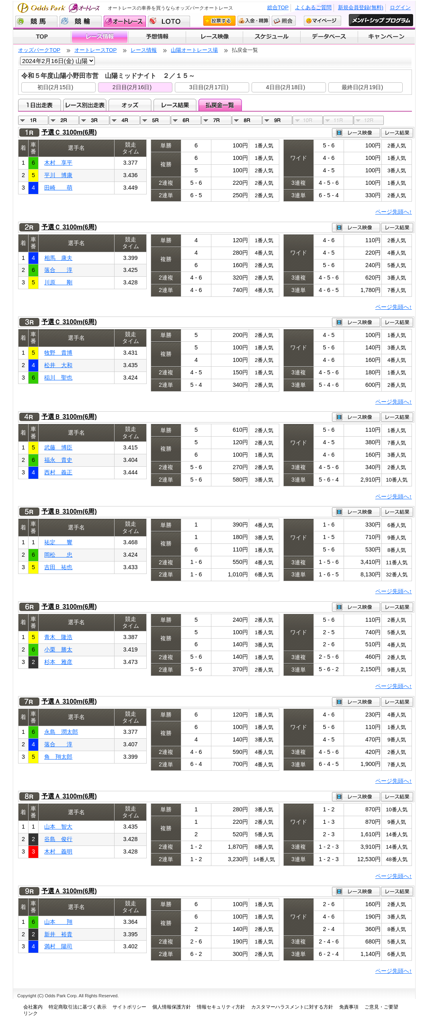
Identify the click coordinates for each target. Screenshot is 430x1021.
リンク (30, 1013)
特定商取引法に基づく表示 (77, 1007)
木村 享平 (58, 162)
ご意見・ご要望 (381, 1007)
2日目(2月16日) (132, 87)
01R (33, 120)
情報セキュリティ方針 (221, 1007)
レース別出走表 (84, 105)
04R (125, 120)
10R (308, 120)
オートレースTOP (95, 50)
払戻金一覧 (220, 105)
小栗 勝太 (58, 649)
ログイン (400, 7)
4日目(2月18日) (285, 87)
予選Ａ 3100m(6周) (69, 701)
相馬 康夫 (58, 258)
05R (155, 120)
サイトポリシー (129, 1007)
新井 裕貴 (58, 934)
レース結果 (175, 105)
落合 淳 (58, 270)
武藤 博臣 (58, 447)
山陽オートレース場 (194, 50)
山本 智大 (58, 826)
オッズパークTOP (39, 50)
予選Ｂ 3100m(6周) (69, 416)
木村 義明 (58, 851)
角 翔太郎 (58, 756)
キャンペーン (386, 37)
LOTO (169, 21)
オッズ (130, 105)
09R (277, 120)
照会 (284, 21)
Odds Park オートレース (59, 8)
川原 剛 (58, 282)
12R (369, 120)
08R (247, 120)
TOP (42, 37)
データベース (329, 37)
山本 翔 (58, 922)
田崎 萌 (58, 187)
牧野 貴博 (58, 352)
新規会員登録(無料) (360, 7)
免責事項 (348, 1007)
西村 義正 (58, 472)
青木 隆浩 (58, 637)
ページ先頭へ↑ (393, 211)
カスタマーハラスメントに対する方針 (292, 1007)
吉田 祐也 (58, 567)
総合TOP (278, 7)
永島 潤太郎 (61, 732)
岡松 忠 (58, 554)
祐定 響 (58, 542)
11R (338, 120)
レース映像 (214, 37)
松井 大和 (58, 365)
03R (94, 120)
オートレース (125, 21)
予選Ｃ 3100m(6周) (69, 132)
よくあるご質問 (313, 7)
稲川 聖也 (58, 377)
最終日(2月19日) (362, 87)
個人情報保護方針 (171, 1007)
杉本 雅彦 (58, 662)
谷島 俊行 (58, 839)
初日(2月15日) (55, 87)
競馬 (36, 21)
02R (64, 120)
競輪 (80, 21)
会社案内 (33, 1007)
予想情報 (157, 37)
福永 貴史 (58, 460)
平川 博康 (58, 175)
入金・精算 (254, 21)
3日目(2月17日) (209, 87)
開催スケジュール (272, 37)
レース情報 (99, 37)
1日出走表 (39, 105)
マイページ (322, 21)
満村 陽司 (58, 946)
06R (186, 120)
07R (216, 120)
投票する (219, 21)
